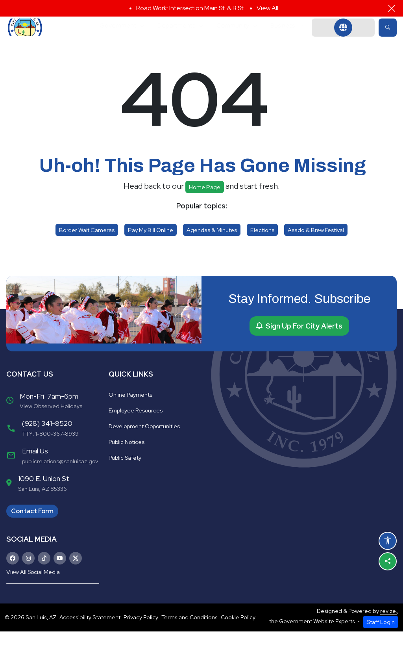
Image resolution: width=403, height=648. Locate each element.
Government (107, 35)
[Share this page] (388, 561)
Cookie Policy (238, 633)
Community (237, 35)
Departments (174, 35)
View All (267, 8)
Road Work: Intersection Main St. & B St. (190, 8)
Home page (204, 203)
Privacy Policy (141, 633)
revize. (388, 627)
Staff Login (380, 638)
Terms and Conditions (189, 633)
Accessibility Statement (89, 633)
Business (294, 35)
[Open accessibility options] (388, 541)
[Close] (391, 8)
